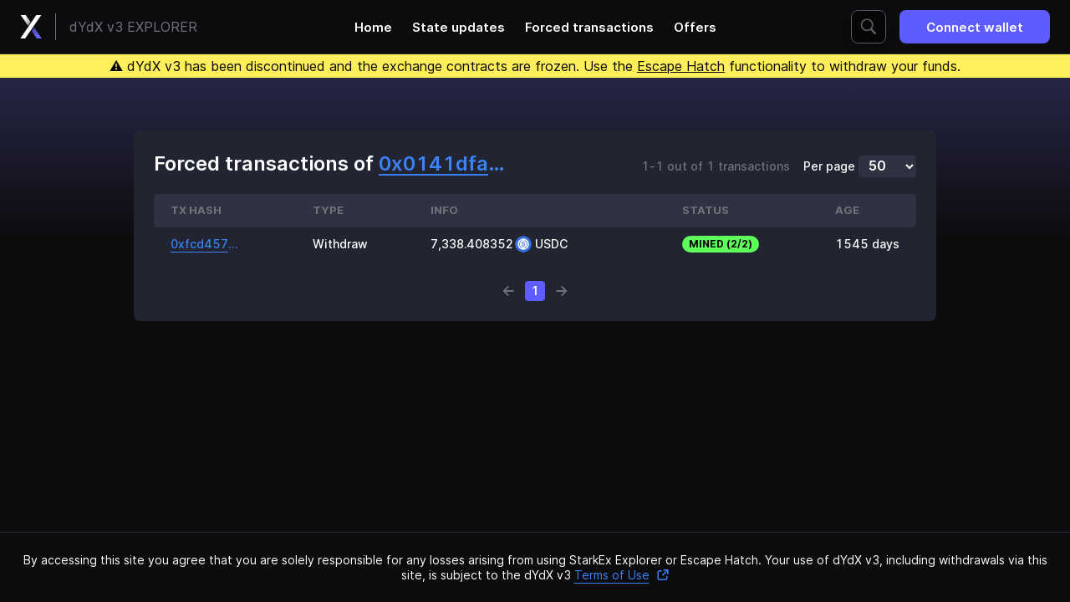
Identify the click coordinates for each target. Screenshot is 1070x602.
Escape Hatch (681, 66)
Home (373, 27)
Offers (695, 27)
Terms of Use (622, 575)
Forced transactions (589, 27)
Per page (829, 166)
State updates (458, 27)
